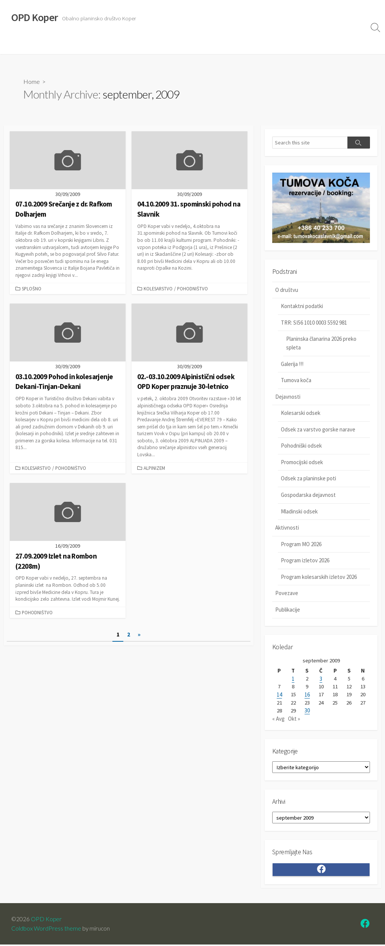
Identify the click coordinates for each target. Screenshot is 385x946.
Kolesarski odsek (300, 413)
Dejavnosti (54, 44)
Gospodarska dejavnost (308, 495)
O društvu (20, 44)
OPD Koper (46, 920)
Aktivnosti (88, 44)
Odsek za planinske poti (308, 479)
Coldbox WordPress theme (46, 929)
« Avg (278, 719)
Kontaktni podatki (302, 306)
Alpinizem (154, 468)
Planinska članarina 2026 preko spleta (321, 344)
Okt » (294, 719)
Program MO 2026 (301, 544)
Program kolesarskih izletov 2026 (319, 577)
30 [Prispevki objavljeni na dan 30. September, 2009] (307, 711)
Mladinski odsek (299, 511)
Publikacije (287, 609)
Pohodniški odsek (301, 445)
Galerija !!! (292, 364)
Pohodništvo (192, 288)
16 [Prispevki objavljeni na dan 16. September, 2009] (307, 695)
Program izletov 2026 (305, 560)
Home (31, 81)
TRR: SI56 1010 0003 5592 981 (314, 322)
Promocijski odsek (302, 462)
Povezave (121, 44)
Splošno (31, 288)
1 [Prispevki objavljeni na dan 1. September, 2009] (293, 679)
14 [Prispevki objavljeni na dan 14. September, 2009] (279, 695)
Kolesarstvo (158, 288)
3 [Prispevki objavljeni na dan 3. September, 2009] (321, 679)
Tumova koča (296, 380)
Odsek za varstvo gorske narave (318, 429)
